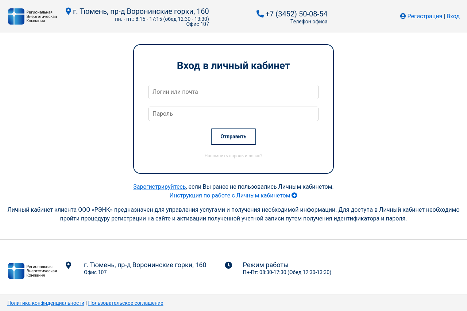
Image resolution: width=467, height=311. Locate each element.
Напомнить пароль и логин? (233, 155)
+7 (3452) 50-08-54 (292, 13)
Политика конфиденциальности (45, 303)
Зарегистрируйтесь (159, 186)
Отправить (234, 136)
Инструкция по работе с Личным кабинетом (233, 195)
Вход (453, 16)
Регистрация (425, 16)
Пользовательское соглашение (125, 303)
